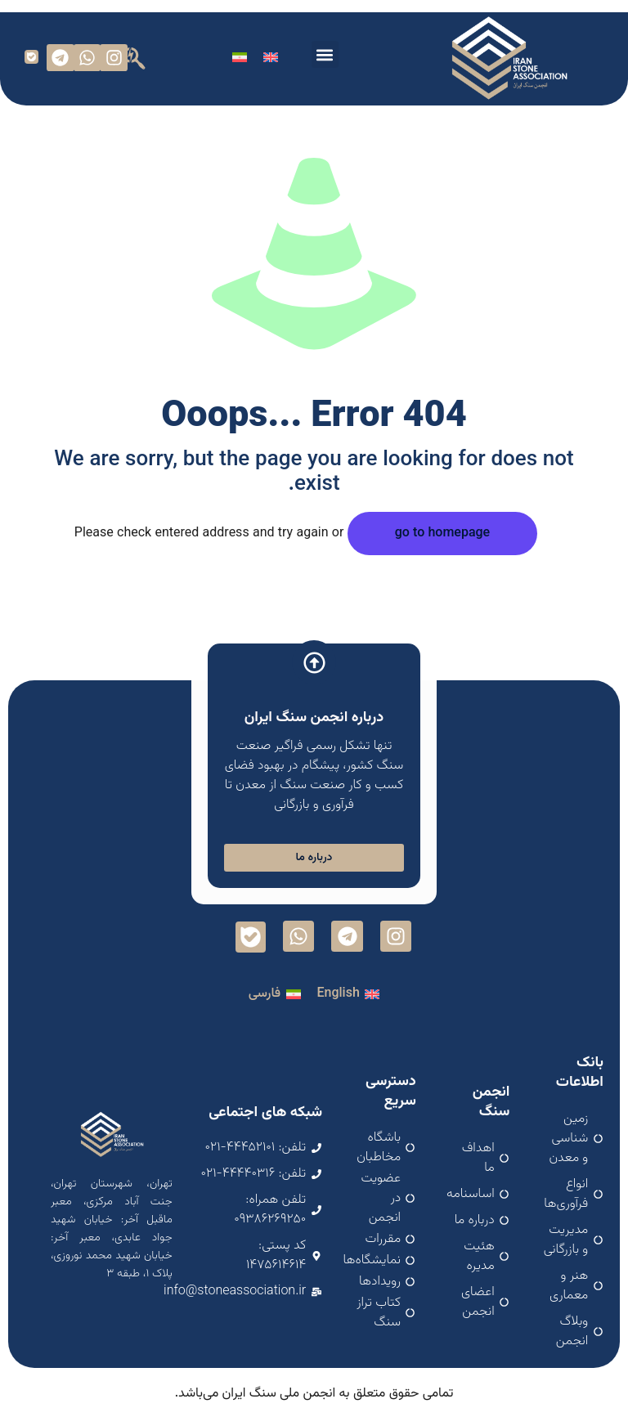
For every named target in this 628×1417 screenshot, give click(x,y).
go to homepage (442, 533)
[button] (325, 54)
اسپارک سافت (314, 1401)
